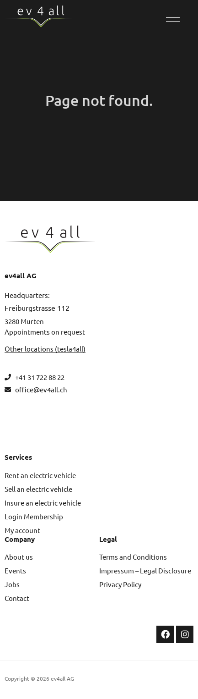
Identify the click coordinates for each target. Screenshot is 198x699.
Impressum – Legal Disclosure (145, 570)
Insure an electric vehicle (43, 502)
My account (22, 530)
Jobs (12, 584)
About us (19, 556)
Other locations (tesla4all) (45, 348)
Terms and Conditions (133, 556)
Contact (17, 598)
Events (15, 570)
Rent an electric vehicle (40, 475)
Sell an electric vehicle (38, 488)
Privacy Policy (120, 584)
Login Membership (34, 516)
